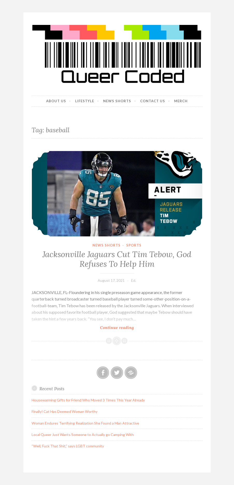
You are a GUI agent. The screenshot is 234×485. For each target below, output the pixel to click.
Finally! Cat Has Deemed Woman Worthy (64, 411)
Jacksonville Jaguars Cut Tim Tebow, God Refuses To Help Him (116, 259)
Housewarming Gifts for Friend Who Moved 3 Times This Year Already (88, 400)
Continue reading (128, 327)
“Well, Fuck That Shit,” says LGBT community (68, 446)
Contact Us (152, 101)
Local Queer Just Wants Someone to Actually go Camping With (83, 434)
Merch (181, 101)
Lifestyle (84, 101)
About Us (56, 101)
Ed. (133, 280)
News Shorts (117, 101)
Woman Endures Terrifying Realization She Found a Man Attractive (85, 423)
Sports (133, 245)
